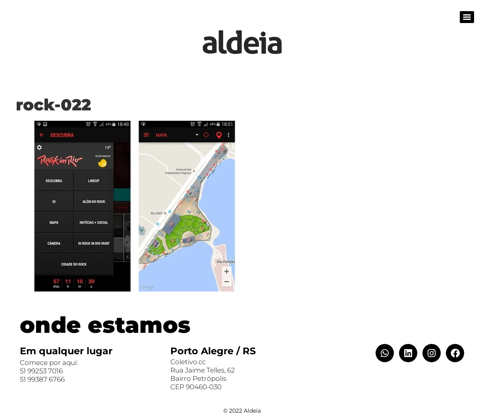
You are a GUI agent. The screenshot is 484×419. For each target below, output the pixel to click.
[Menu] (467, 17)
